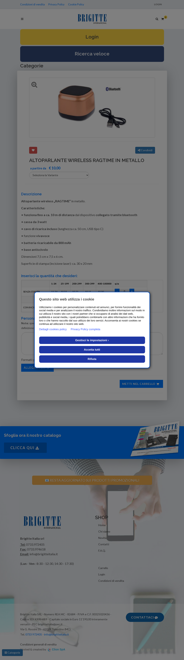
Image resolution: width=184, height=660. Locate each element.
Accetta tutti (92, 349)
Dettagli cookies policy (53, 329)
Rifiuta (92, 359)
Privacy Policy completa (85, 329)
